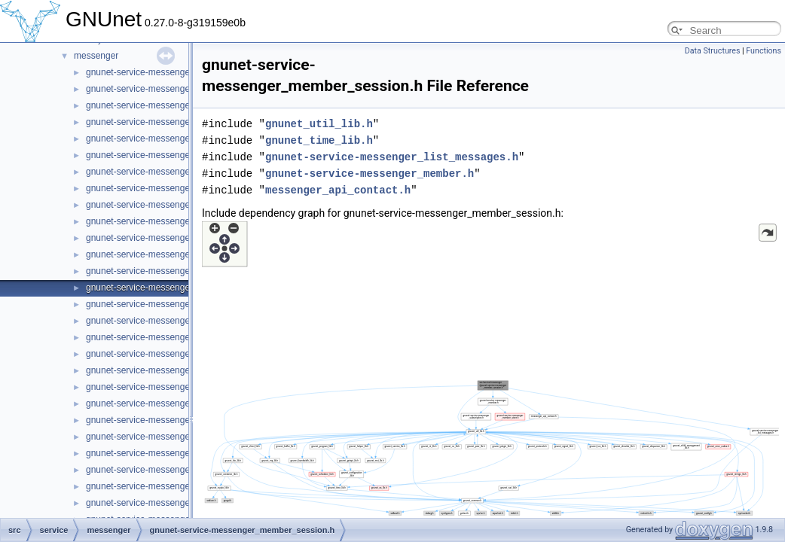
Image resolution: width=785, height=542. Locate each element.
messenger (96, 55)
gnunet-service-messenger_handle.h (159, 155)
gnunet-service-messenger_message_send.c (176, 436)
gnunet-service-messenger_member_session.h (180, 287)
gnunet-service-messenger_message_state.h (176, 486)
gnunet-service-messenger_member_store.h (175, 320)
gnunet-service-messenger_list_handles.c (169, 171)
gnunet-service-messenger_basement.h (165, 122)
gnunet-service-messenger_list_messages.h (174, 221)
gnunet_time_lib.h (319, 140)
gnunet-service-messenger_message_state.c (176, 469)
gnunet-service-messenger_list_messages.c (174, 204)
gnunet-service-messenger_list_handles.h (169, 188)
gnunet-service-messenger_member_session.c (179, 271)
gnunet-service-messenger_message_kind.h (175, 387)
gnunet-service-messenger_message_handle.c (179, 337)
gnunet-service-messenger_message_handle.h (180, 354)
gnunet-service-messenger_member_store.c (174, 304)
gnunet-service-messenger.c (143, 72)
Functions (763, 51)
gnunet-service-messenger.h (143, 89)
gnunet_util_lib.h (319, 124)
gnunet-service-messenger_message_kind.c (174, 370)
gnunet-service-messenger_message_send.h (176, 453)
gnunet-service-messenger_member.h (162, 254)
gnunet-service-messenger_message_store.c (176, 503)
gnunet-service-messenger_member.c (161, 238)
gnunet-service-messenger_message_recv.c (174, 403)
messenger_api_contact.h (338, 190)
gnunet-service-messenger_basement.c (165, 105)
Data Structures (713, 51)
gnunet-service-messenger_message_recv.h (175, 420)
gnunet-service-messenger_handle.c (159, 138)
